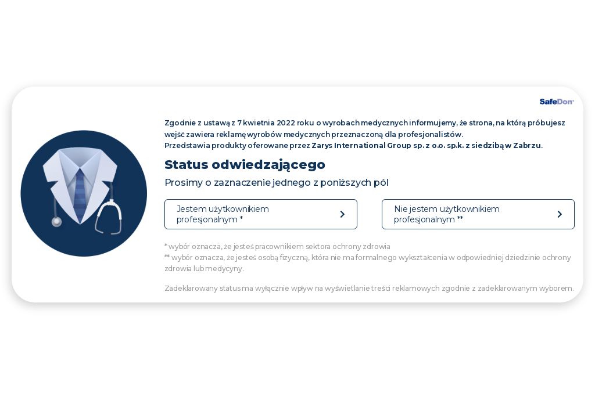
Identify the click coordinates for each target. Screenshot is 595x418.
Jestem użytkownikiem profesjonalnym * (223, 214)
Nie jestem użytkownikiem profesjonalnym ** (447, 214)
